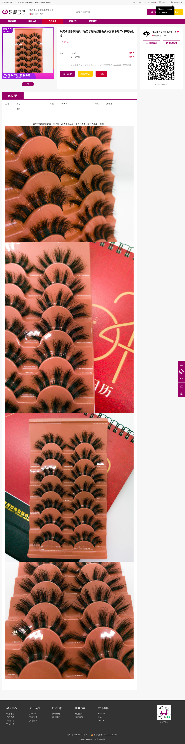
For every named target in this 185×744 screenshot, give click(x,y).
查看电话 (85, 73)
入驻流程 (10, 717)
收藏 (153, 2)
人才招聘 (33, 720)
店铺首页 (12, 21)
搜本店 (175, 12)
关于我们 (33, 713)
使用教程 (10, 713)
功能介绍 (10, 720)
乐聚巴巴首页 (137, 2)
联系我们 (93, 21)
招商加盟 (33, 717)
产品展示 (52, 21)
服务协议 (79, 713)
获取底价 (67, 73)
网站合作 (56, 713)
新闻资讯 (73, 21)
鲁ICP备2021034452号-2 (77, 735)
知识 (147, 2)
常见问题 (10, 724)
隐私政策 (79, 717)
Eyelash (101, 713)
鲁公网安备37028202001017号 (104, 735)
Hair (100, 717)
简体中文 (177, 2)
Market (101, 720)
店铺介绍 (32, 21)
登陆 (162, 2)
